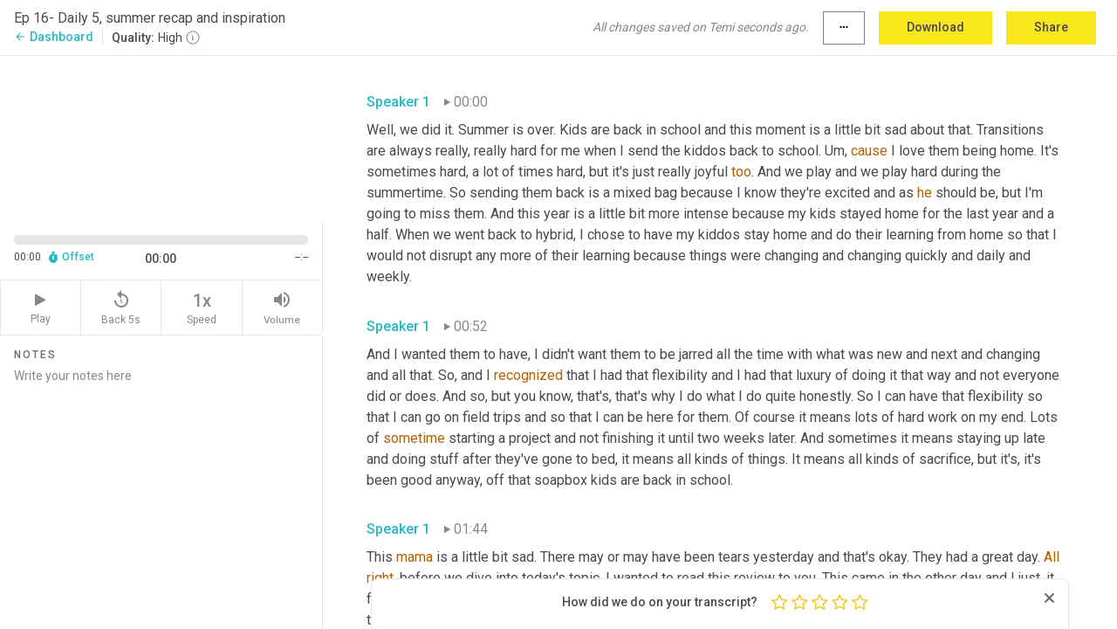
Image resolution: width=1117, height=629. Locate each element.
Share (1051, 27)
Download (935, 27)
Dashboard (53, 37)
